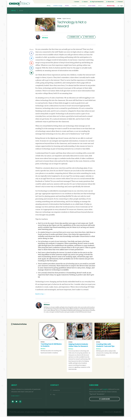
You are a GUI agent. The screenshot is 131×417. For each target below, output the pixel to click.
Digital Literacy (66, 19)
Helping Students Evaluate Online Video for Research (78, 346)
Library (48, 6)
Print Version (88, 38)
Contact (76, 1)
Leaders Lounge (57, 6)
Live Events (82, 6)
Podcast (120, 1)
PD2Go (67, 6)
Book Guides (91, 6)
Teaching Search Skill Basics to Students (51, 346)
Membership (111, 6)
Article (59, 19)
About (101, 6)
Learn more (15, 397)
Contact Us (55, 391)
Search (85, 1)
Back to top (40, 295)
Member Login (74, 38)
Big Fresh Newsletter (97, 1)
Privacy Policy (41, 413)
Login (120, 6)
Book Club (110, 1)
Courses (74, 6)
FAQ (52, 395)
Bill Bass (45, 39)
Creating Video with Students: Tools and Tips (105, 346)
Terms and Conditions (53, 413)
